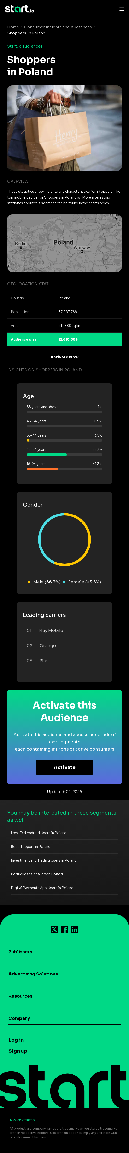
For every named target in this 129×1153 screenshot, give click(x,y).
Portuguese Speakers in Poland (37, 874)
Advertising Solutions (33, 974)
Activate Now (64, 357)
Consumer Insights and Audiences (58, 27)
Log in (16, 1040)
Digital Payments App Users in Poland (42, 888)
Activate (65, 767)
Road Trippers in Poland (30, 846)
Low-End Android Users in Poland (38, 833)
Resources (20, 996)
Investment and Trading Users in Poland (43, 860)
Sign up (17, 1051)
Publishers (20, 951)
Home (13, 27)
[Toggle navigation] (120, 8)
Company (19, 1018)
